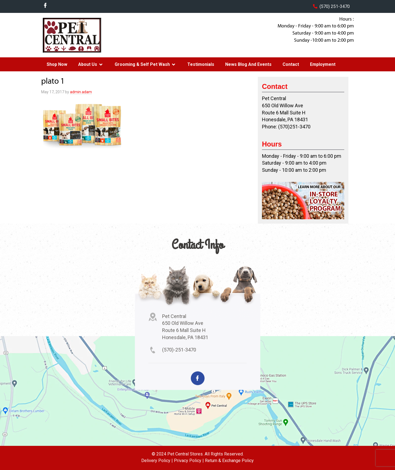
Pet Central (85, 35)
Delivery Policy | (157, 460)
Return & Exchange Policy (229, 460)
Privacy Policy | (189, 460)
